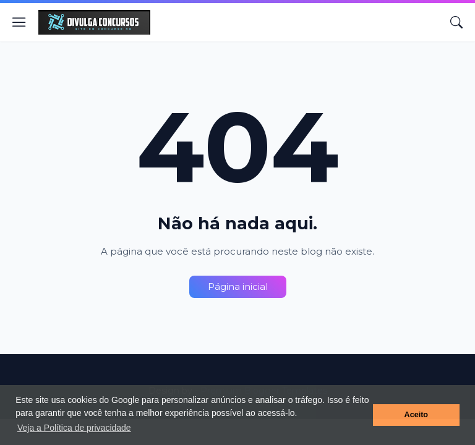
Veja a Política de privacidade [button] (74, 428)
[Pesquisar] (456, 22)
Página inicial (238, 286)
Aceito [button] (416, 414)
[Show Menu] (19, 22)
